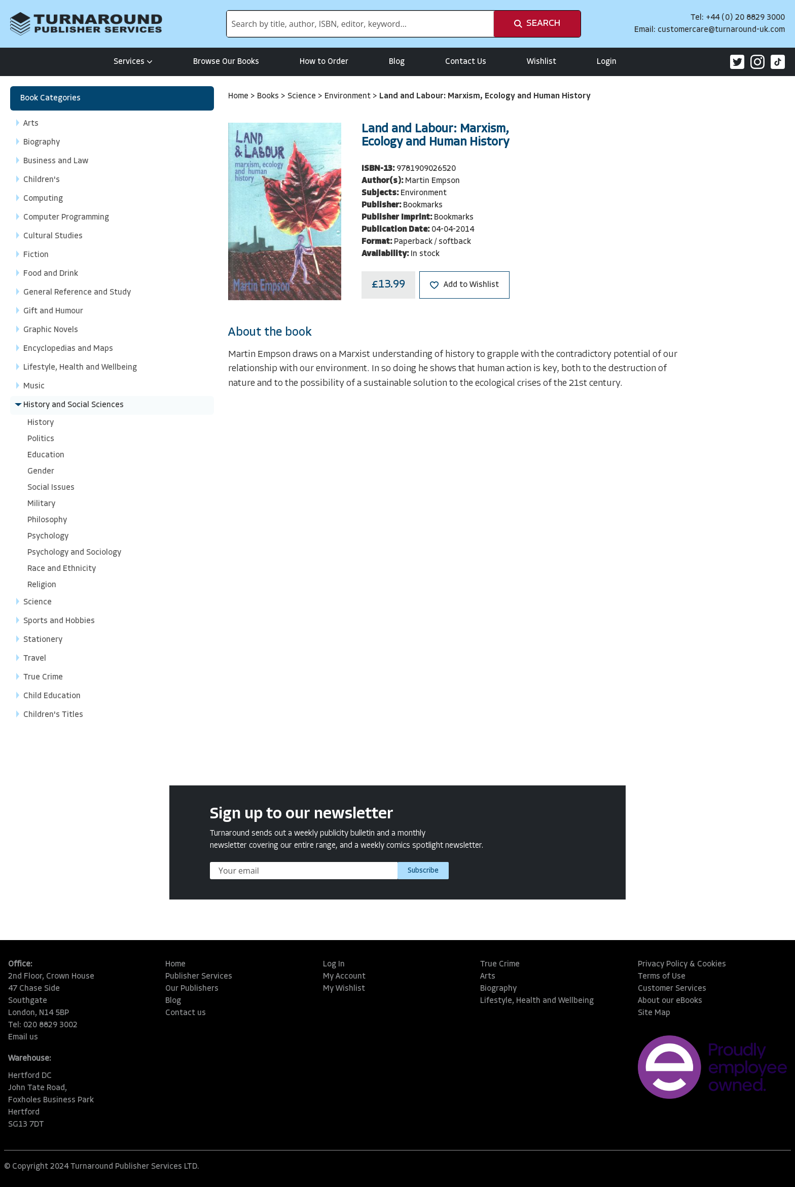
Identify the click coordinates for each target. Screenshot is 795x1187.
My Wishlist (344, 989)
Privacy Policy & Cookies (682, 964)
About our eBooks (670, 1001)
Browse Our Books (226, 62)
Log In (334, 964)
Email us (23, 1037)
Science (302, 96)
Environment (348, 96)
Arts (487, 977)
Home (239, 96)
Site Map (654, 1013)
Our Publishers (192, 989)
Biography (498, 989)
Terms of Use (661, 977)
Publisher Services (198, 977)
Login (607, 62)
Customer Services (672, 989)
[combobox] (360, 24)
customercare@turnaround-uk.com (721, 30)
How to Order (324, 62)
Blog (397, 62)
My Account (344, 977)
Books (269, 96)
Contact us (185, 1013)
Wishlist (541, 62)
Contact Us (465, 62)
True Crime (500, 964)
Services (133, 62)
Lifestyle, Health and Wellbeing (537, 1001)
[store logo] (86, 23)
